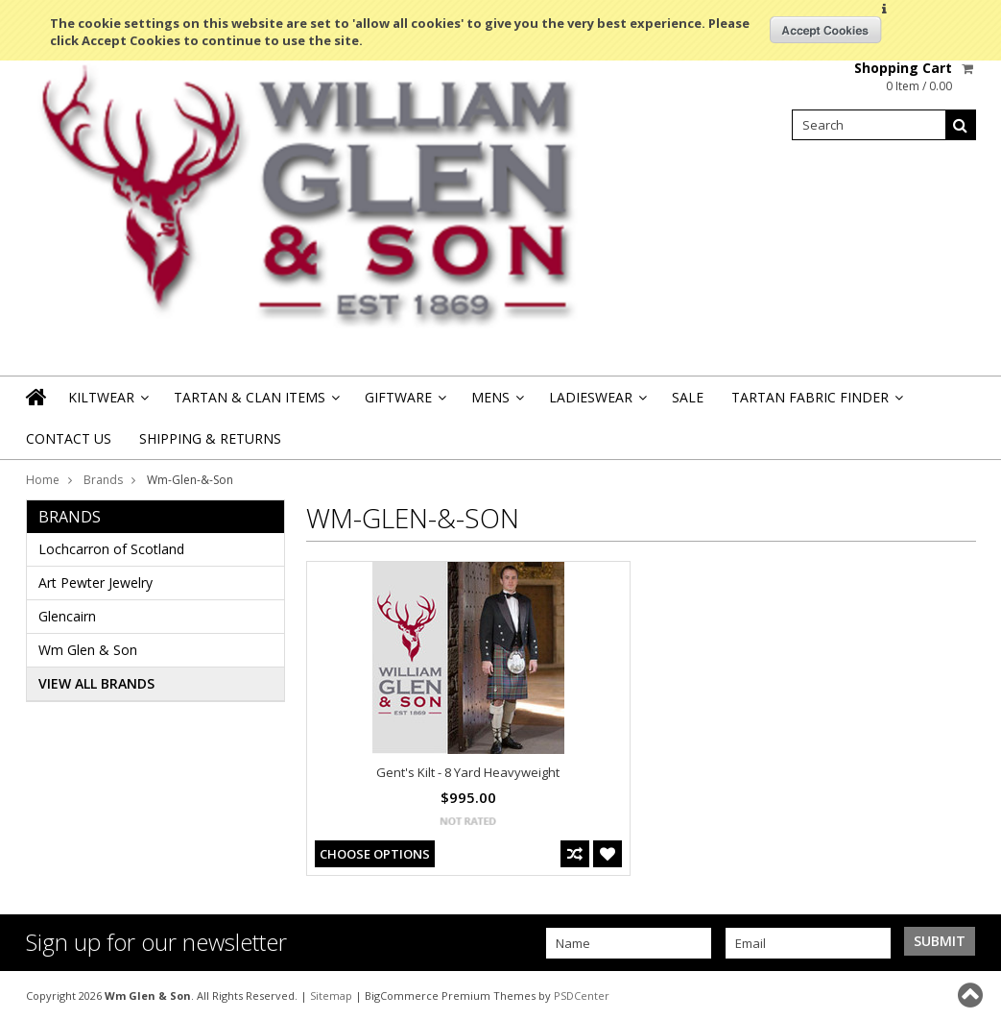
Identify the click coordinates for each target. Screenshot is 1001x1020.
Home (43, 480)
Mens (496, 403)
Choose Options (375, 853)
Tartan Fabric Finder (815, 403)
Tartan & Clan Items (255, 403)
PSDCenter (581, 995)
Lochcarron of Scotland (111, 549)
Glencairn (67, 616)
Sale (687, 397)
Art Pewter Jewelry (95, 582)
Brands (103, 480)
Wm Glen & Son (87, 650)
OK (826, 29)
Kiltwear (107, 403)
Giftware (404, 403)
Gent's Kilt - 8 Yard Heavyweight (468, 772)
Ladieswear (596, 403)
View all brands (96, 683)
